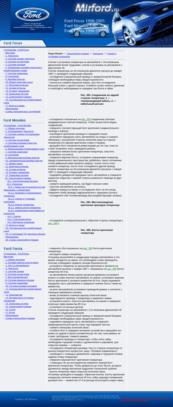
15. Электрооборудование (18, 96)
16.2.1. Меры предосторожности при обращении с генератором (24, 188)
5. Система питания (15, 64)
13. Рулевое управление (17, 90)
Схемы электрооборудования (20, 318)
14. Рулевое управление (17, 172)
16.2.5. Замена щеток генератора (24, 207)
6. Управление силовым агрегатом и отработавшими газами (23, 69)
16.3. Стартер (14, 216)
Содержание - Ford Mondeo (17, 125)
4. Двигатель (12, 268)
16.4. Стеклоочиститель (19, 219)
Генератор (98, 53)
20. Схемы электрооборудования (22, 239)
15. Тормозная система (17, 175)
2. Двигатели (12, 55)
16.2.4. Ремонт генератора (21, 204)
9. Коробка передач (15, 79)
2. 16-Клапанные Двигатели (20, 131)
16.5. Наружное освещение (21, 222)
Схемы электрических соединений (23, 111)
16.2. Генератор (14, 184)
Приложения (12, 236)
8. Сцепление (12, 76)
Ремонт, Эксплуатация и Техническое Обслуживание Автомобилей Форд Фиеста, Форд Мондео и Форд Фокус (32, 26)
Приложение (12, 108)
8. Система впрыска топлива (20, 280)
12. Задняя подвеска (16, 88)
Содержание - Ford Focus (16, 49)
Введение (10, 52)
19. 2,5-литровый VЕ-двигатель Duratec (26, 233)
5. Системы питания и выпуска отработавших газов (20, 144)
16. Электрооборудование (18, 178)
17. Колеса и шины (15, 105)
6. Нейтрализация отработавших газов (25, 148)
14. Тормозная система (17, 93)
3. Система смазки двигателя (20, 58)
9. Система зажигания (17, 283)
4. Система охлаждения (17, 61)
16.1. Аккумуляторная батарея (22, 181)
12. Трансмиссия (14, 294)
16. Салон (10, 309)
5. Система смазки (15, 271)
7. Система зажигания (17, 73)
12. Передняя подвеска (17, 166)
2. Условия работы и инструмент (22, 262)
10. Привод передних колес (19, 82)
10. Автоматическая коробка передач (24, 160)
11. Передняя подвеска (17, 85)
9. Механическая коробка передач (23, 157)
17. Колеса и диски (15, 225)
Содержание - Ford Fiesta (16, 253)
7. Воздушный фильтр (17, 277)
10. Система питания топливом (21, 286)
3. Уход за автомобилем (17, 265)
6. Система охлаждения (17, 274)
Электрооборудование (78, 53)
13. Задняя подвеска (16, 169)
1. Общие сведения (15, 128)
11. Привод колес (14, 163)
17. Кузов (10, 312)
